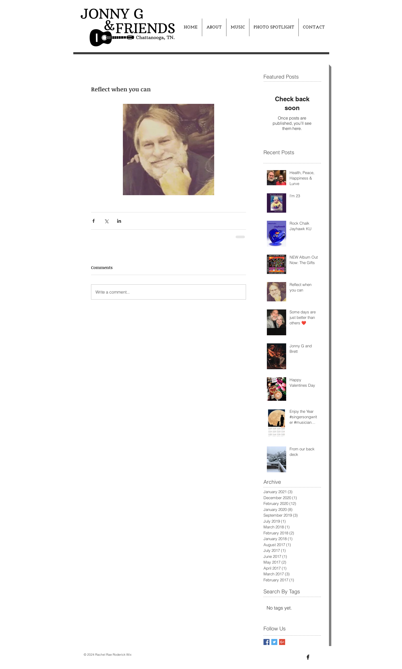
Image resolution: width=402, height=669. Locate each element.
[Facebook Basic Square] (266, 642)
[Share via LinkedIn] (119, 220)
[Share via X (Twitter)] (106, 220)
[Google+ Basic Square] (282, 642)
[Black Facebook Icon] (308, 657)
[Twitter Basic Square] (274, 642)
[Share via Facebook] (93, 220)
